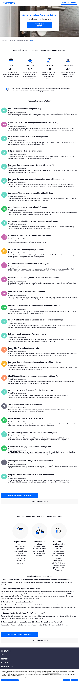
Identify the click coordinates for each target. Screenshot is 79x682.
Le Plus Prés (4, 662)
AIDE (2, 654)
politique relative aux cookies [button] (52, 672)
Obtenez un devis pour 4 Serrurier (20, 495)
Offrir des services (69, 3)
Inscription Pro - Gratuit (39, 502)
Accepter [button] (74, 680)
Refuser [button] (66, 680)
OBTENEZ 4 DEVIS (39, 25)
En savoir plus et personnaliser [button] (9, 680)
